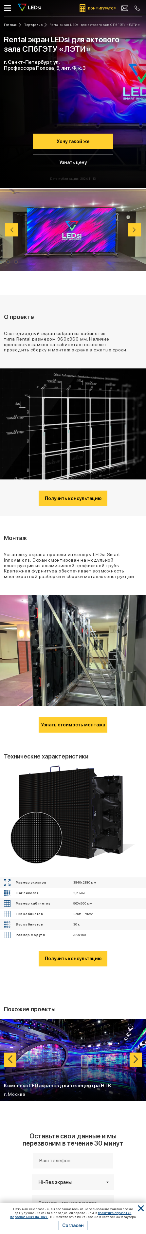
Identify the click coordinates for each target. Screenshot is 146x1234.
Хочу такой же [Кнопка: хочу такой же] (73, 141)
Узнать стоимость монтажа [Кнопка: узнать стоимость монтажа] (73, 724)
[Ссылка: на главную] (12, 25)
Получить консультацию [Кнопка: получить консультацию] (73, 498)
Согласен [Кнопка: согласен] (73, 1225)
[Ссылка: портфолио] (35, 25)
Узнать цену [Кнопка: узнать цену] (73, 162)
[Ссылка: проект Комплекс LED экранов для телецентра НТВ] (73, 1060)
